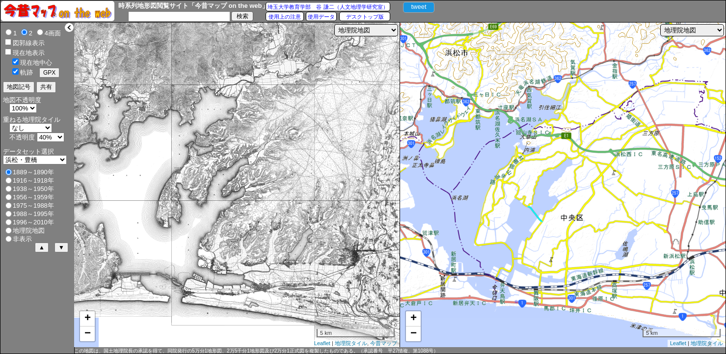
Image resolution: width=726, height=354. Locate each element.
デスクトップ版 (365, 17)
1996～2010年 (33, 222)
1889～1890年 (33, 172)
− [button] (87, 334)
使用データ (321, 17)
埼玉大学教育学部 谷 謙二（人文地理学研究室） (328, 7)
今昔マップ (383, 343)
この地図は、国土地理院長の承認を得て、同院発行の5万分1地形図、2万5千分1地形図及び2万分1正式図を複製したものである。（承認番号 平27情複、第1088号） (256, 351)
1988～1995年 (33, 214)
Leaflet (322, 343)
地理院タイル (351, 343)
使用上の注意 (285, 17)
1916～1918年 (33, 180)
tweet (418, 6)
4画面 (53, 33)
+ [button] (87, 318)
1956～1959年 (33, 197)
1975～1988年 (33, 205)
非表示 (22, 239)
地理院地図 (29, 230)
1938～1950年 (33, 188)
